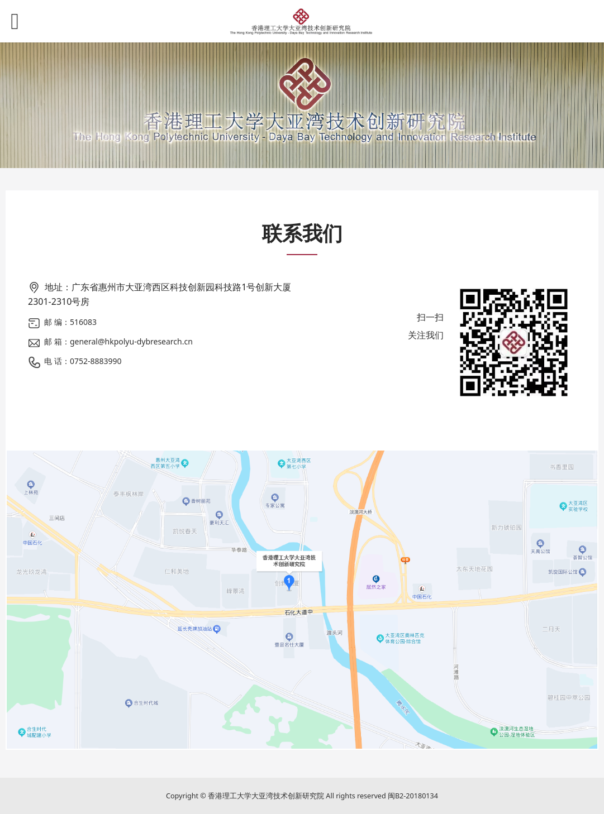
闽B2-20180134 (413, 796)
